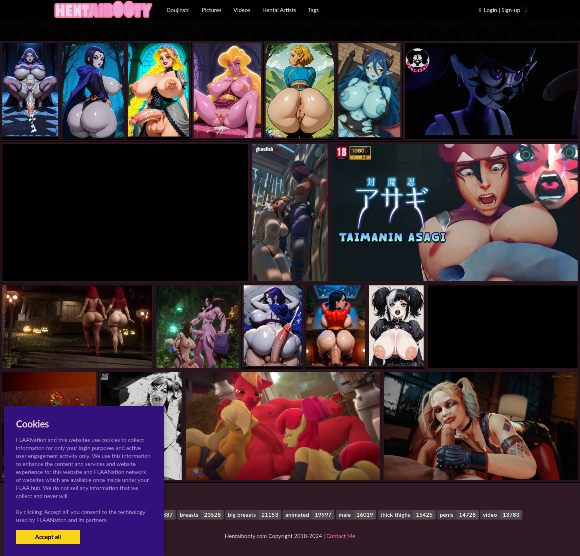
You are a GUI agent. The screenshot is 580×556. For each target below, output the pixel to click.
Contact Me (340, 535)
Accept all (48, 536)
